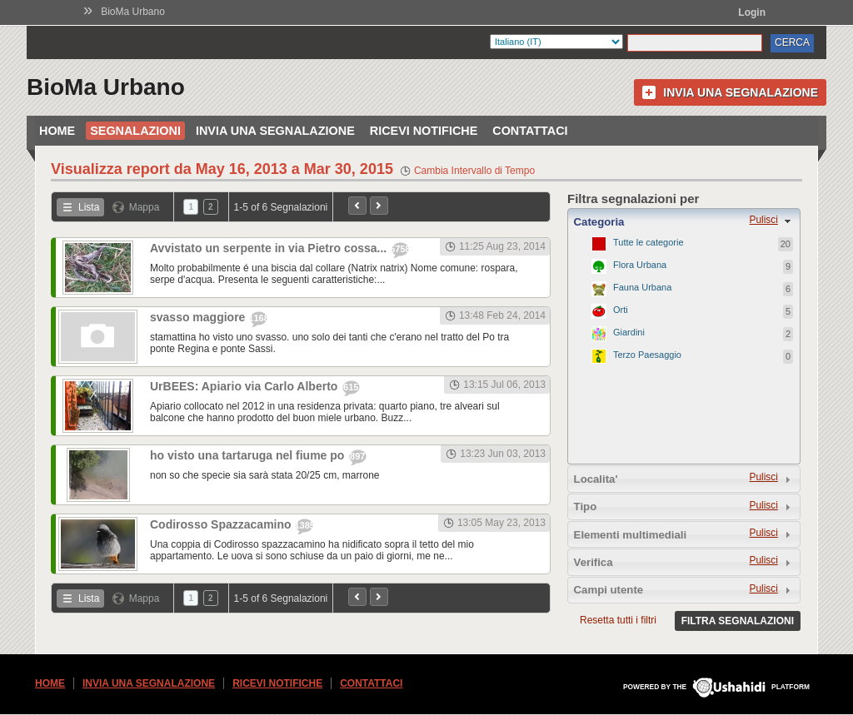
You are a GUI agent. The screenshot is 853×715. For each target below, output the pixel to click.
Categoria (599, 222)
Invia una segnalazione (740, 92)
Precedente (357, 205)
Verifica (593, 562)
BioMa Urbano (133, 11)
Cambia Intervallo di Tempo (474, 170)
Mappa (144, 207)
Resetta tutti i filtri (618, 620)
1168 (258, 318)
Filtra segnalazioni (737, 621)
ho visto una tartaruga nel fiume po (248, 455)
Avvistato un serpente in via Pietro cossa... (270, 248)
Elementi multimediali (630, 535)
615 (350, 387)
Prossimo (379, 205)
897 (357, 456)
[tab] (684, 221)
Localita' (596, 479)
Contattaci (529, 130)
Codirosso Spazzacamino (222, 524)
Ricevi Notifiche (424, 130)
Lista (88, 207)
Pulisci (764, 220)
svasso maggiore (199, 317)
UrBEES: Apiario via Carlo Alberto (245, 386)
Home (57, 130)
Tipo (585, 506)
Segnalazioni (135, 130)
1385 (304, 525)
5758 (400, 249)
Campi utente (609, 589)
